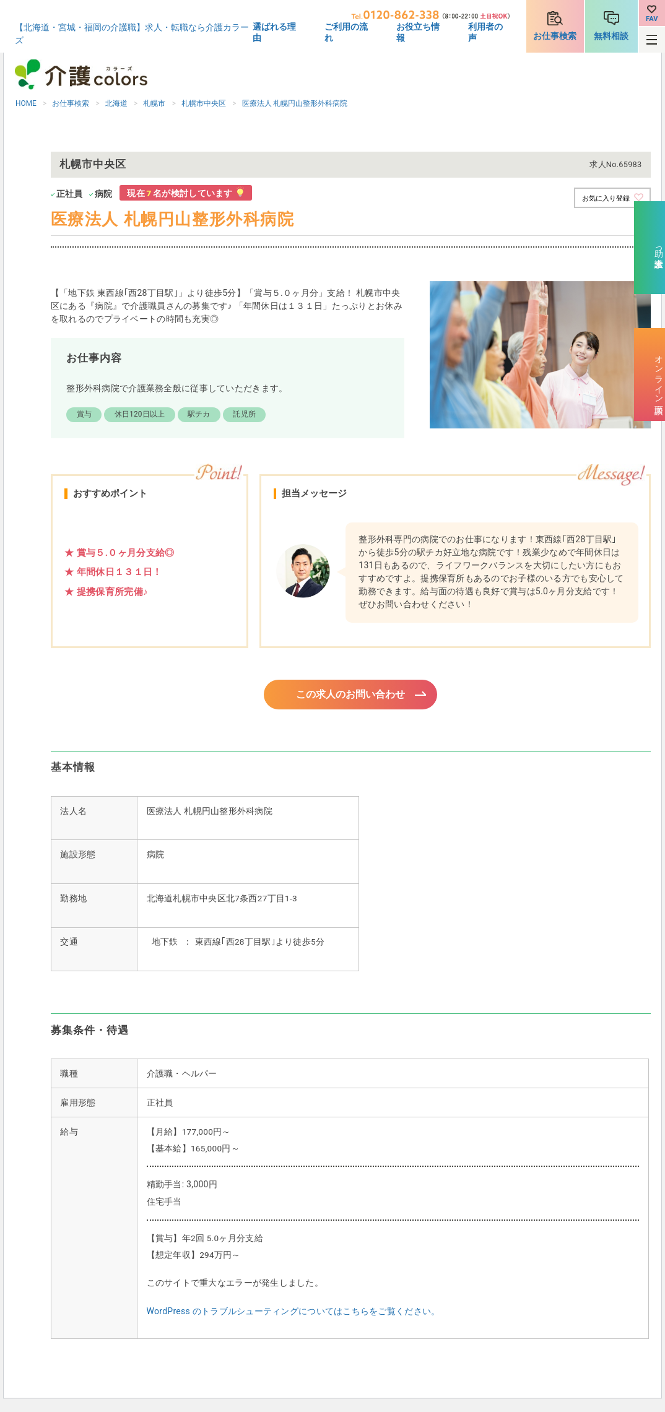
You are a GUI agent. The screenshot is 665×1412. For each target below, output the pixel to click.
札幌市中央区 (203, 103)
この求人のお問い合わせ (351, 695)
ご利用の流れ (346, 32)
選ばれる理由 (274, 32)
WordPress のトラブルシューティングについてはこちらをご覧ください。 (293, 1313)
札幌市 (154, 103)
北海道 (116, 103)
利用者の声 (485, 32)
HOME (26, 103)
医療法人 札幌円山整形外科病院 (295, 103)
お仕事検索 (554, 36)
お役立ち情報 (418, 32)
